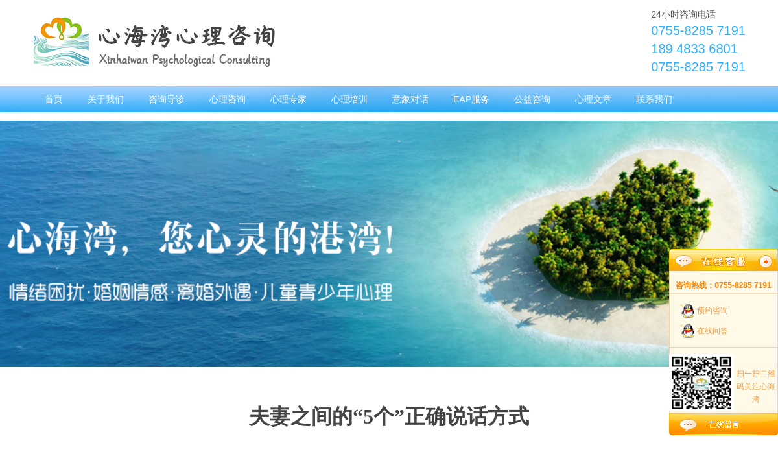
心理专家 (288, 99)
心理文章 (593, 99)
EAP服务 (471, 99)
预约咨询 (712, 310)
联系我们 (654, 99)
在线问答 (712, 330)
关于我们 (106, 99)
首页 (54, 99)
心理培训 (349, 99)
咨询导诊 (166, 99)
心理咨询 (227, 99)
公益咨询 (532, 99)
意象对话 (410, 99)
